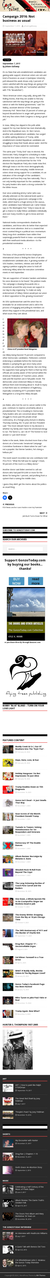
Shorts (6, 1134)
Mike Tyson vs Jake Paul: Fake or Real (31, 998)
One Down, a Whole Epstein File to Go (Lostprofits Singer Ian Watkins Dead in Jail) (30, 901)
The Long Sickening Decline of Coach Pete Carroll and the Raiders (30, 885)
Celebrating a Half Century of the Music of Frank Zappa (29, 1188)
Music (6, 1180)
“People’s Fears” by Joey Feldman (29, 1112)
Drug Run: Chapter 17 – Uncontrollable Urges (26, 945)
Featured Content (13, 740)
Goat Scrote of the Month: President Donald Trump (28, 814)
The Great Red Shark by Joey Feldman (27, 1099)
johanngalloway (30, 26)
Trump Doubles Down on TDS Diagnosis (29, 788)
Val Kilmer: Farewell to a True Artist (29, 958)
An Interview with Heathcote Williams (31, 1233)
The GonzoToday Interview (17, 1227)
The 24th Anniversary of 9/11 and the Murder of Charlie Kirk (31, 931)
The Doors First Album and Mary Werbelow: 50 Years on (29, 1214)
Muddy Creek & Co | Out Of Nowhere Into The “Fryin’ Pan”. (29, 747)
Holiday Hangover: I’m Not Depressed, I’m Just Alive (27, 774)
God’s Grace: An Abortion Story (28, 1167)
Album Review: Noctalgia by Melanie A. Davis (28, 857)
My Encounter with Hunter (26, 1140)
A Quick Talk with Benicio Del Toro (30, 1246)
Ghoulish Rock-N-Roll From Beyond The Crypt (28, 870)
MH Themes (40, 1275)
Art (5, 1078)
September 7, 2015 (12, 26)
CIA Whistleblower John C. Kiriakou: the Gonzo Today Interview (30, 1261)
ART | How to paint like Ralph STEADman (28, 1086)
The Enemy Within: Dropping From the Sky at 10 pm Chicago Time (30, 917)
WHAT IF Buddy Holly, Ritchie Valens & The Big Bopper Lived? (30, 971)
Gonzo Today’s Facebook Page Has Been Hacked (30, 985)
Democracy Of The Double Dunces (28, 844)
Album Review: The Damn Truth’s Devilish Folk (29, 1201)
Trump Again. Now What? (27, 1011)
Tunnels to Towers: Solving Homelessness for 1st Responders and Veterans (28, 829)
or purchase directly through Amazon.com (23, 642)
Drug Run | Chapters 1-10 (26, 1154)
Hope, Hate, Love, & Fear (27, 760)
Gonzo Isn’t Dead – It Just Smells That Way (30, 801)
